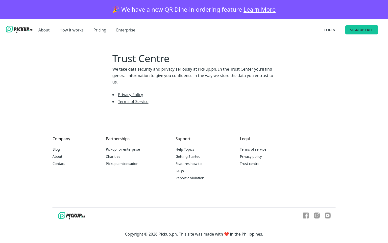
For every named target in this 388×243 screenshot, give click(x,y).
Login (330, 29)
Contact (58, 163)
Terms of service (253, 149)
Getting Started (187, 156)
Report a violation (189, 178)
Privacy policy (251, 156)
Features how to (188, 163)
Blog (56, 149)
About (43, 30)
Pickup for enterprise (123, 149)
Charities (113, 156)
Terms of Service (133, 101)
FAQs (179, 170)
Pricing (100, 30)
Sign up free (361, 29)
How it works (71, 30)
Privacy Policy (130, 94)
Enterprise (125, 30)
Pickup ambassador (122, 163)
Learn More (259, 9)
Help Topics (184, 149)
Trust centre (250, 163)
